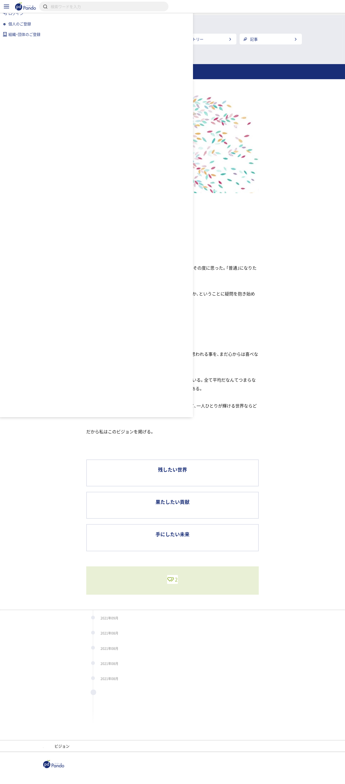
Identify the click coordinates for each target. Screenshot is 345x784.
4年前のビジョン (146, 711)
